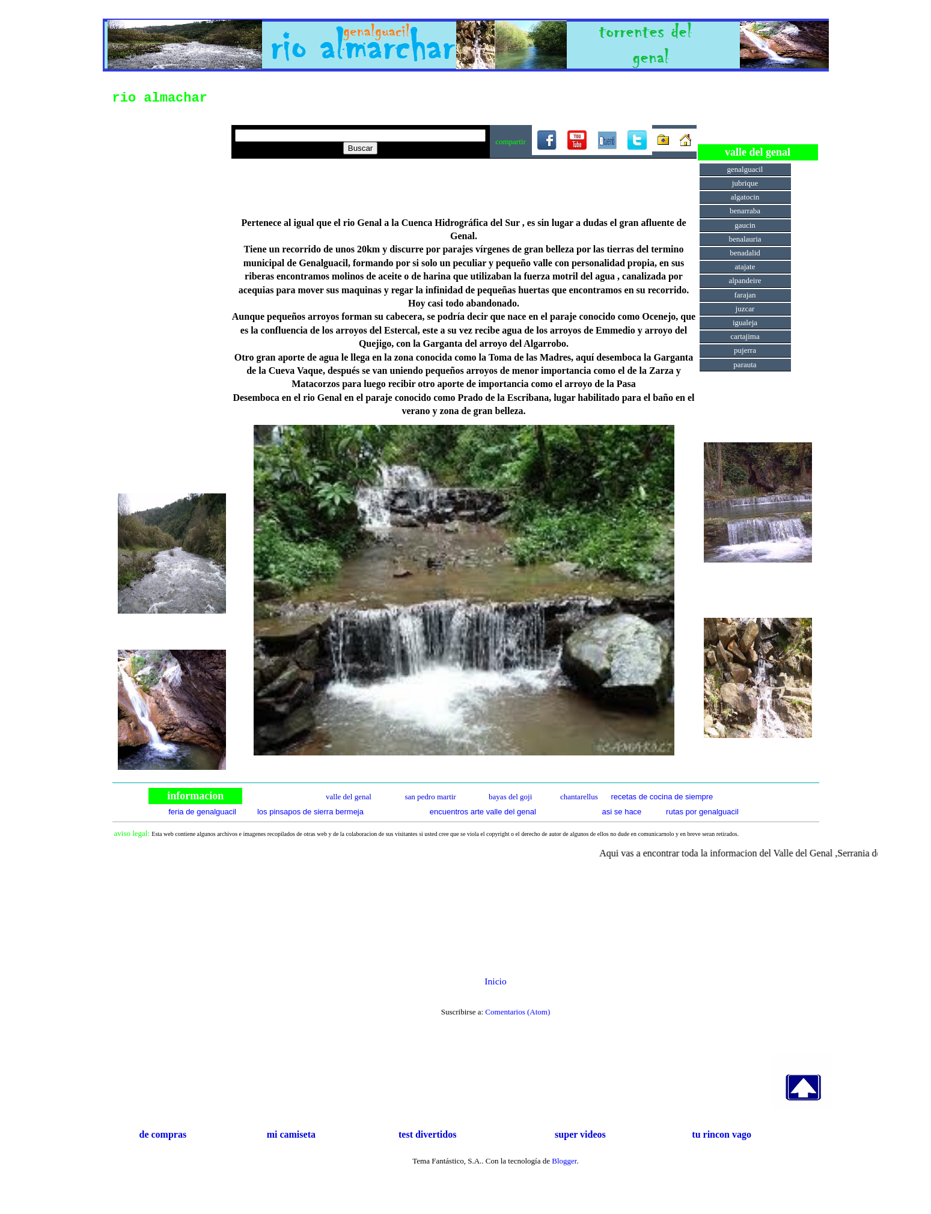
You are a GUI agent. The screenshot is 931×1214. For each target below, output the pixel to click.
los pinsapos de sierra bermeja (310, 811)
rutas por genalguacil (702, 811)
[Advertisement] (172, 294)
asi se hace (622, 811)
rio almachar (159, 98)
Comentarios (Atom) (517, 1011)
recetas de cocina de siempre (662, 796)
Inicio (495, 981)
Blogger (564, 1160)
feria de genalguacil (202, 811)
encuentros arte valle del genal (483, 811)
